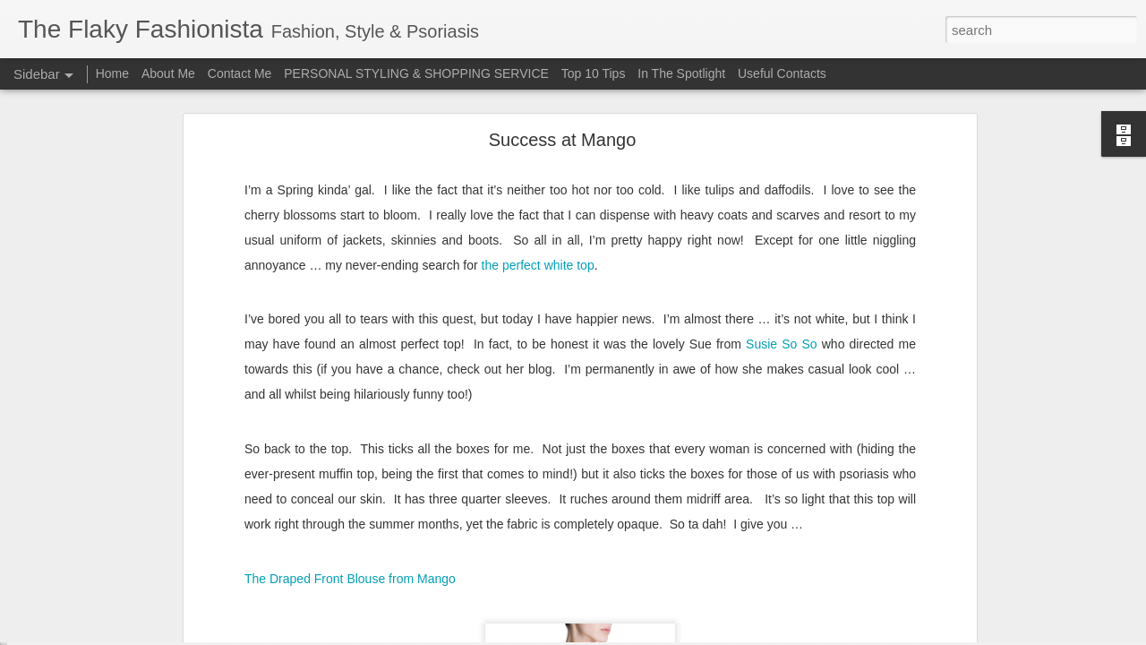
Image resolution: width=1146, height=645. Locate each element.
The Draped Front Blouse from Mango (350, 506)
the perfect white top (538, 192)
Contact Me (240, 73)
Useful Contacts (782, 73)
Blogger (629, 635)
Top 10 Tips (595, 73)
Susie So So (781, 271)
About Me (168, 73)
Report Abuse (682, 635)
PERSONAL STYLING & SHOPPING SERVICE (416, 73)
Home (112, 73)
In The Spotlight (681, 73)
